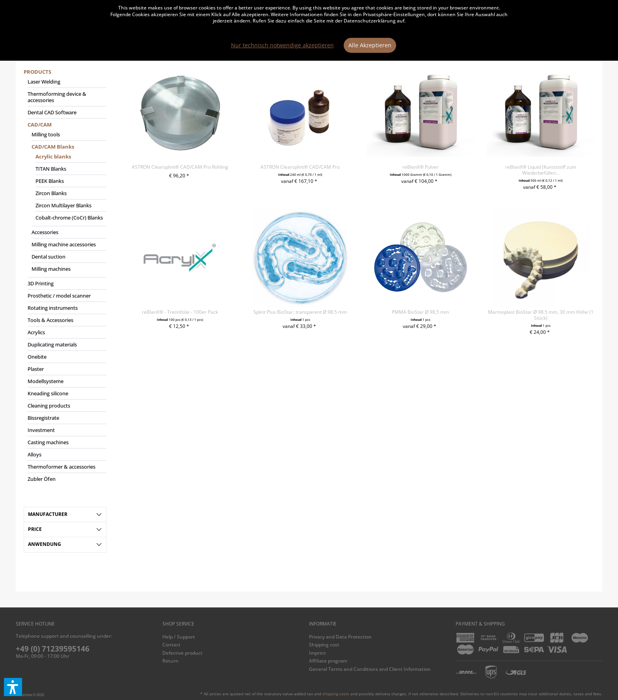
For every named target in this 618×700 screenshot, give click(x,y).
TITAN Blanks (50, 168)
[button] (13, 687)
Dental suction (48, 256)
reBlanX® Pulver (420, 167)
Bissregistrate (43, 417)
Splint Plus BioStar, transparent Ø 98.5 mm (300, 312)
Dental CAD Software (52, 112)
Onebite (37, 356)
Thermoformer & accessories (61, 466)
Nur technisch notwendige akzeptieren (282, 45)
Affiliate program (328, 660)
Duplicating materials (52, 344)
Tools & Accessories (50, 320)
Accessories (45, 232)
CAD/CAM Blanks (53, 146)
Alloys (34, 454)
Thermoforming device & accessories (57, 97)
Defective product (182, 653)
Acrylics (36, 332)
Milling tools (46, 134)
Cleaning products (49, 405)
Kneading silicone (48, 393)
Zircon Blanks (51, 193)
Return (170, 660)
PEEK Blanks (49, 180)
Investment (41, 430)
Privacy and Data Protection (340, 636)
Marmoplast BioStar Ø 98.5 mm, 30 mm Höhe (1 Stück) (541, 315)
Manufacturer (47, 514)
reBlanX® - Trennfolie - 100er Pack (180, 312)
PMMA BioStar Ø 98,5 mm (420, 312)
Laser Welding (44, 81)
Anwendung (44, 544)
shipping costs (335, 693)
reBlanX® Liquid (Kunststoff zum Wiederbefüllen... (540, 170)
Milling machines (51, 268)
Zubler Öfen (42, 478)
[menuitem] (65, 278)
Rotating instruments (53, 307)
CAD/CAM (40, 124)
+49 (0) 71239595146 (52, 649)
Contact (171, 644)
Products (37, 71)
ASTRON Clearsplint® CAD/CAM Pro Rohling (180, 167)
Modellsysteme (45, 381)
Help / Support (178, 636)
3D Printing (41, 283)
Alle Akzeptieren (369, 45)
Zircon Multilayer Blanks (63, 205)
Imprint (317, 653)
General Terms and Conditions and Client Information (370, 669)
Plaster (36, 368)
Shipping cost (324, 644)
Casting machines (48, 442)
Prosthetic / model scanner (59, 295)
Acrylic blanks (53, 156)
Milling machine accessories (64, 244)
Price (35, 529)
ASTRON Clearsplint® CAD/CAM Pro (300, 167)
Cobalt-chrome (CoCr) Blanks (69, 217)
